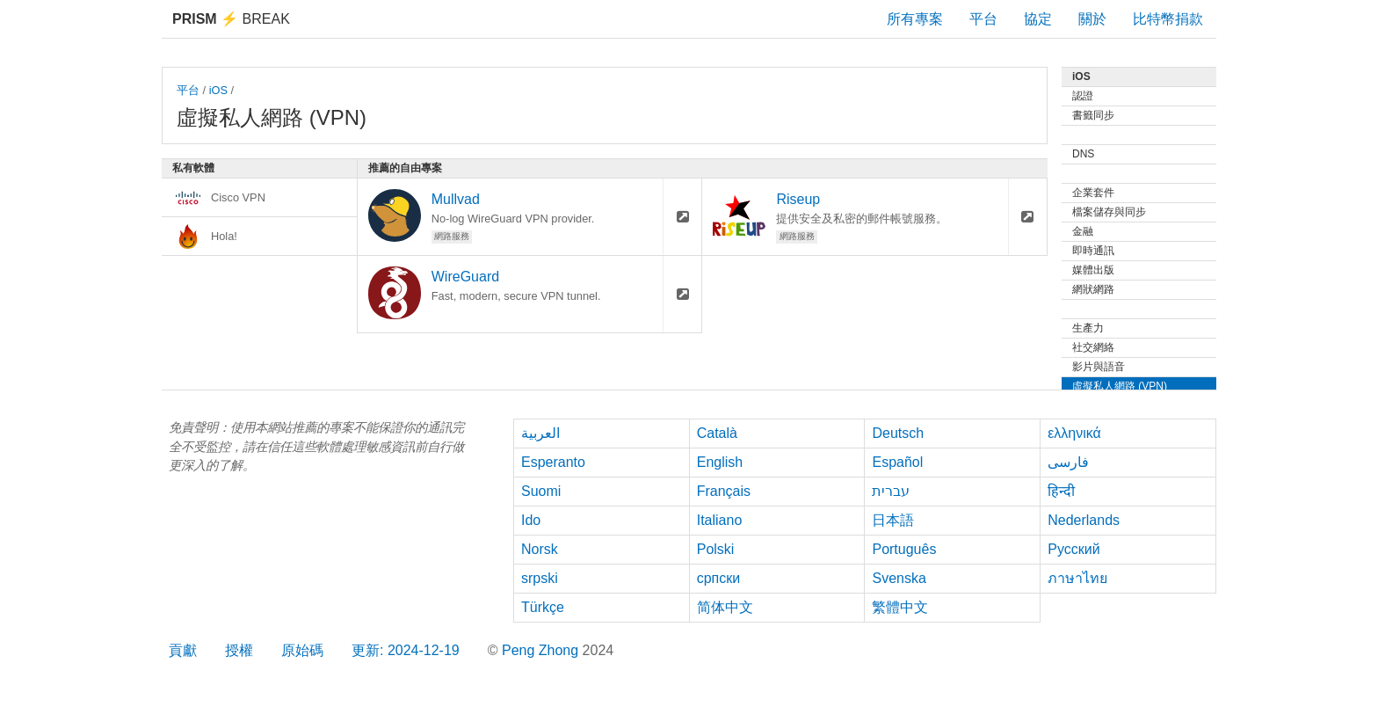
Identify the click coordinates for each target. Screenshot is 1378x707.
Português (904, 549)
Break (231, 18)
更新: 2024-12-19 (406, 650)
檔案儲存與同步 (1109, 212)
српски (719, 578)
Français (724, 491)
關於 (1092, 18)
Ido (530, 520)
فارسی (1068, 462)
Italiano (720, 520)
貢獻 (183, 650)
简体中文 (725, 607)
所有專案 (915, 18)
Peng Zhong (542, 650)
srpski (539, 578)
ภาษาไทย (1077, 578)
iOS (218, 90)
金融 (1082, 231)
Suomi (541, 491)
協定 (1038, 18)
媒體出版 (1093, 270)
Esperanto (553, 462)
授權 (239, 650)
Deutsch (898, 433)
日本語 (893, 520)
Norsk (539, 549)
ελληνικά (1074, 433)
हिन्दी (1061, 491)
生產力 (1088, 328)
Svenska (898, 578)
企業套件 (1093, 192)
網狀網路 (1093, 289)
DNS (1083, 154)
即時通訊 (1093, 250)
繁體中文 (900, 607)
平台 (983, 18)
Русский (1073, 549)
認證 (1082, 96)
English (720, 462)
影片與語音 (1098, 367)
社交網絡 (1093, 347)
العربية (540, 433)
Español (897, 462)
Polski (716, 549)
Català (717, 433)
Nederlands (1084, 520)
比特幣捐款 (1168, 18)
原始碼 (302, 650)
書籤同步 (1093, 115)
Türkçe (542, 607)
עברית (891, 491)
